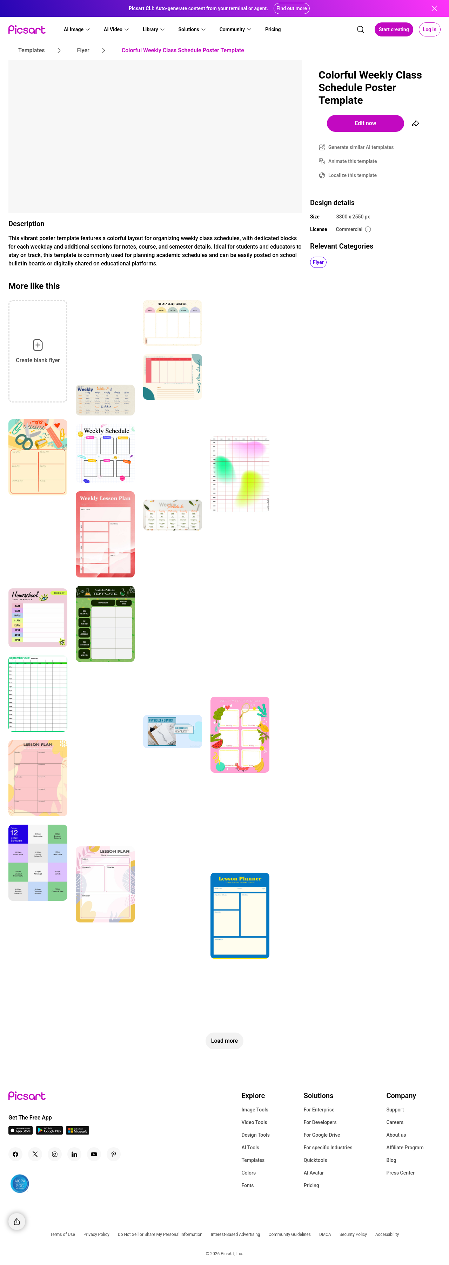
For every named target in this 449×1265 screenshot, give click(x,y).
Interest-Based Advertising (235, 1234)
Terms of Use (62, 1234)
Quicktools (315, 1160)
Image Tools (254, 1109)
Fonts (247, 1185)
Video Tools (254, 1122)
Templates (252, 1160)
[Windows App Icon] (77, 1132)
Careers (394, 1122)
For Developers (320, 1122)
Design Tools (255, 1135)
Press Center (400, 1173)
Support (395, 1109)
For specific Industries (328, 1147)
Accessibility (387, 1234)
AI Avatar (314, 1173)
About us (396, 1135)
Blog (391, 1160)
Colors (248, 1173)
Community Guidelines (290, 1234)
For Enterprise (319, 1109)
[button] (77, 29)
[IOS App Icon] (20, 1132)
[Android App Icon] (49, 1132)
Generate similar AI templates (361, 147)
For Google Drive (322, 1135)
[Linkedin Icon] (74, 1154)
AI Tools (250, 1147)
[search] (360, 29)
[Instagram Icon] (55, 1154)
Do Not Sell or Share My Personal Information (160, 1234)
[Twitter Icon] (35, 1154)
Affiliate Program (404, 1147)
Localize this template (352, 175)
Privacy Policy (96, 1234)
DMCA (325, 1234)
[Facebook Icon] (15, 1154)
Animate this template (352, 161)
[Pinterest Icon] (114, 1154)
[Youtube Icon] (94, 1154)
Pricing (311, 1185)
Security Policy (353, 1234)
